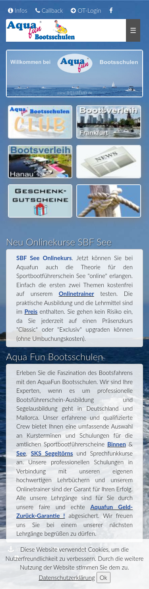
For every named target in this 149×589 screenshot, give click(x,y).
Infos (17, 10)
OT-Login (86, 10)
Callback (49, 10)
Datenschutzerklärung (67, 577)
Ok (103, 577)
